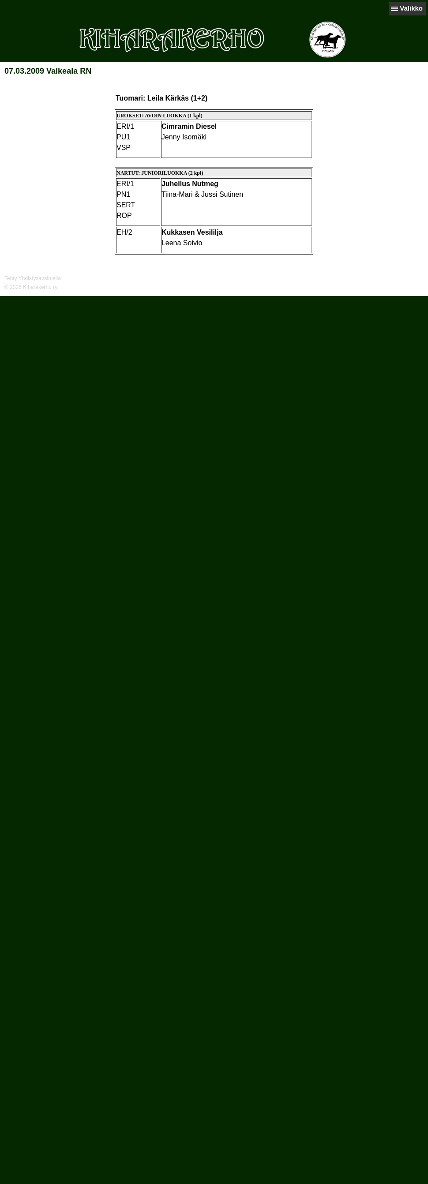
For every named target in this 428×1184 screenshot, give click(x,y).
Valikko (411, 8)
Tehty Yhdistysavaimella (32, 278)
